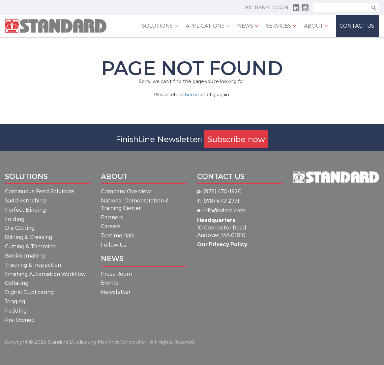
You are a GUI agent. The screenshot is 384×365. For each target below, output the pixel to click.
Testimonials (117, 235)
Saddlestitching (25, 200)
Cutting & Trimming (30, 246)
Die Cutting (20, 228)
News (112, 258)
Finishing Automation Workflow (45, 274)
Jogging (15, 301)
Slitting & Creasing (28, 237)
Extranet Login (267, 7)
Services (278, 25)
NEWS (245, 25)
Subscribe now (236, 139)
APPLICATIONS (205, 25)
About (313, 25)
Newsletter (116, 292)
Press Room (116, 273)
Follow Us (113, 244)
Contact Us (357, 25)
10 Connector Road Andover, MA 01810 (221, 227)
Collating (16, 283)
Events (109, 282)
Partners (112, 217)
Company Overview (126, 191)
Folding (14, 219)
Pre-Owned (20, 320)
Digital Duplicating (29, 292)
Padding (16, 310)
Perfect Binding (25, 209)
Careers (111, 226)
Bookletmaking (25, 255)
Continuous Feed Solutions (39, 191)
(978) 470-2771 (218, 201)
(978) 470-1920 (219, 191)
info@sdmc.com (221, 210)
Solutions (157, 25)
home (191, 94)
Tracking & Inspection (33, 264)
